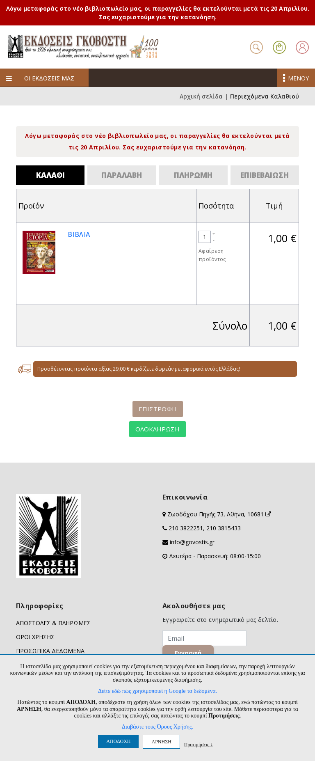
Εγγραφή (188, 653)
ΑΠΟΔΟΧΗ (118, 741)
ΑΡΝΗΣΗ (161, 742)
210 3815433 (223, 528)
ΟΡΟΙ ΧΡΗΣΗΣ (35, 637)
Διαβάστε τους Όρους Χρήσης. (157, 727)
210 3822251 (186, 528)
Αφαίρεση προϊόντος (212, 255)
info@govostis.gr (192, 542)
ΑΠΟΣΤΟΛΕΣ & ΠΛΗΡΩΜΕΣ (53, 623)
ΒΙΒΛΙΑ (79, 234)
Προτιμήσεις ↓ (198, 744)
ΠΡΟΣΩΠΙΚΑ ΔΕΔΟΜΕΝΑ (50, 651)
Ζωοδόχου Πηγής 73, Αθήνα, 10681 (219, 514)
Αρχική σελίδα (201, 96)
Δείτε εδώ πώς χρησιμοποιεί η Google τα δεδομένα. (157, 691)
